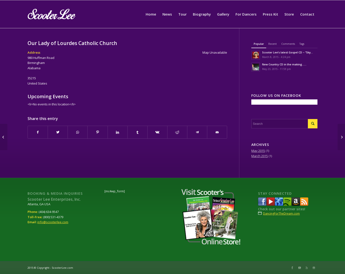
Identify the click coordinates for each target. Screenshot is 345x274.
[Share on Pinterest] (97, 132)
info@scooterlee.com (52, 222)
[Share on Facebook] (38, 132)
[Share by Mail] (217, 132)
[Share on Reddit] (177, 132)
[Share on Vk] (157, 132)
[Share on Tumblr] (137, 132)
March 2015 (259, 156)
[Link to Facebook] (292, 267)
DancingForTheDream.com (281, 213)
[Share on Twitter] (58, 132)
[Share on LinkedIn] (117, 132)
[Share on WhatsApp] (77, 132)
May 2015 (258, 150)
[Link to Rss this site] (306, 267)
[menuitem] (151, 14)
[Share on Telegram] (197, 132)
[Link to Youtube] (299, 267)
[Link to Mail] (313, 267)
